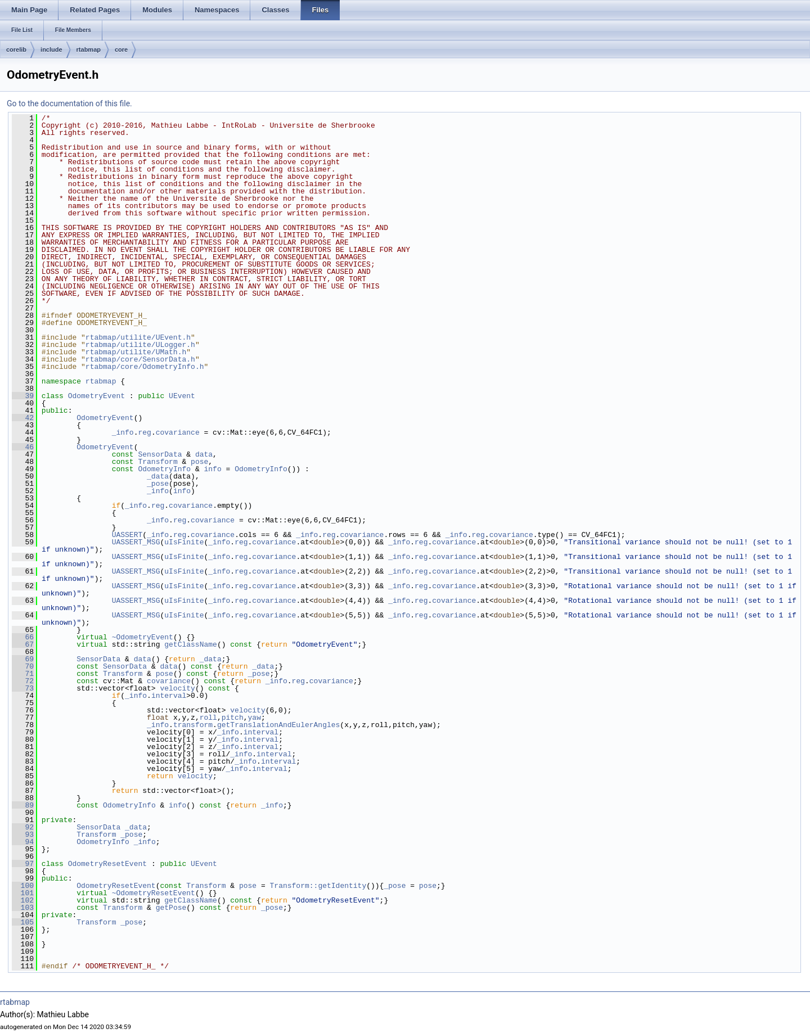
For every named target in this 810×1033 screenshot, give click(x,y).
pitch (233, 717)
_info (123, 432)
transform (193, 725)
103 (23, 908)
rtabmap (88, 49)
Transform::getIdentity (317, 886)
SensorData (160, 454)
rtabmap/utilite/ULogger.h (140, 345)
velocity (177, 688)
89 (23, 805)
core (121, 49)
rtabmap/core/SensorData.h (140, 359)
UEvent (182, 396)
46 (23, 447)
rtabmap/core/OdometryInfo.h (145, 367)
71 (23, 674)
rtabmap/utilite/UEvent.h (138, 337)
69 (23, 659)
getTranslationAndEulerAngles (278, 725)
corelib (16, 49)
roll (208, 717)
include (51, 49)
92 (23, 827)
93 (23, 834)
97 (23, 864)
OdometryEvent (96, 396)
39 (23, 396)
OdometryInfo (164, 469)
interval (168, 696)
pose (199, 462)
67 (23, 644)
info (212, 469)
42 (23, 418)
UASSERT (127, 535)
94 (23, 842)
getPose (171, 908)
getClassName (190, 644)
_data (158, 476)
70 (23, 666)
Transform (157, 462)
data (204, 454)
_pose (158, 484)
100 (23, 886)
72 (23, 681)
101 (23, 893)
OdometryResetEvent (107, 864)
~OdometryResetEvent (153, 893)
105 (23, 922)
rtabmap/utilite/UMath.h (136, 352)
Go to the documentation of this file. (69, 103)
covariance (178, 432)
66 (23, 637)
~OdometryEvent (142, 637)
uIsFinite (184, 542)
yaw (254, 717)
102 (23, 900)
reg (144, 432)
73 (23, 688)
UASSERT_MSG (136, 542)
